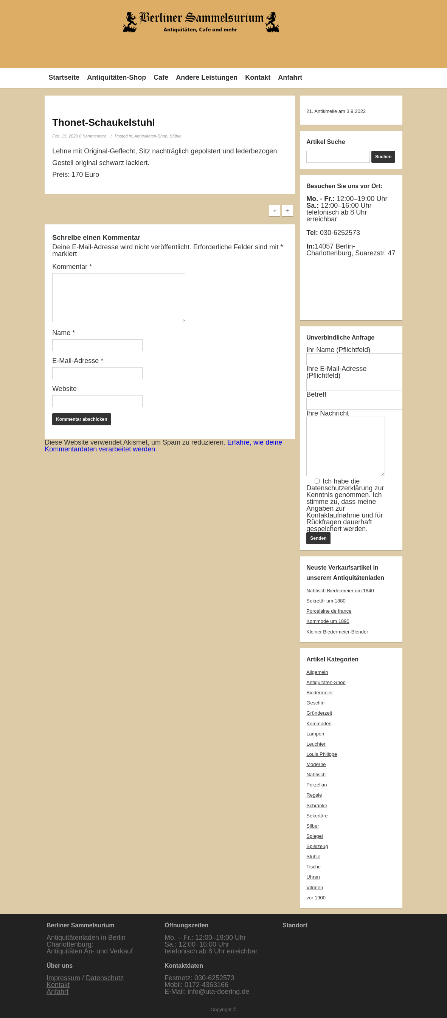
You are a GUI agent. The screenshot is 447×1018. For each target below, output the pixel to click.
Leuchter (316, 744)
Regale (314, 795)
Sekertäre (316, 816)
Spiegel (314, 836)
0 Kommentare (92, 136)
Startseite (63, 77)
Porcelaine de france (328, 611)
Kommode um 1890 (327, 621)
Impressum (63, 978)
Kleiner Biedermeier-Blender (337, 632)
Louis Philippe (321, 754)
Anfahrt (290, 77)
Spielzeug (317, 846)
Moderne (316, 764)
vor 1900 (316, 898)
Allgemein (317, 672)
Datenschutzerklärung (339, 488)
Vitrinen (314, 887)
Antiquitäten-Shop (116, 77)
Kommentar (72, 266)
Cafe (161, 77)
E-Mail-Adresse (77, 360)
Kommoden (318, 723)
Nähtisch (316, 774)
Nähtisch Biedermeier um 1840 (340, 590)
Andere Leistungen (206, 77)
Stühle (176, 136)
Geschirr (315, 703)
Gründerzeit (319, 713)
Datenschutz (105, 978)
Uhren (313, 877)
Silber (312, 826)
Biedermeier (319, 692)
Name (63, 332)
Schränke (316, 805)
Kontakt (257, 77)
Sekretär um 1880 (325, 601)
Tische (313, 867)
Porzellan (316, 785)
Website (64, 388)
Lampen (315, 734)
